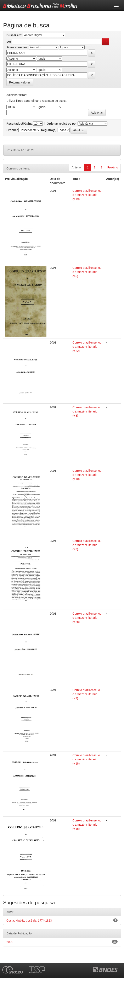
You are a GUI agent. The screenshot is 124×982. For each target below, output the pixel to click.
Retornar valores (20, 82)
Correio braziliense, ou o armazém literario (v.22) (86, 346)
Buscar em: (14, 35)
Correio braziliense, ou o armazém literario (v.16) (86, 824)
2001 (9, 942)
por (8, 41)
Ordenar (12, 130)
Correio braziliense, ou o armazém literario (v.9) (86, 694)
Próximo (112, 167)
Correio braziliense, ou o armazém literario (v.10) (86, 475)
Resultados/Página (19, 123)
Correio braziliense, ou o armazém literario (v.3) (86, 545)
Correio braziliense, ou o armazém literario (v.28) (86, 618)
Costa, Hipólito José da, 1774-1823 (29, 920)
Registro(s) (48, 130)
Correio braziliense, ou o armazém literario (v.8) (86, 411)
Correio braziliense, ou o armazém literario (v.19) (86, 195)
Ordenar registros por (62, 123)
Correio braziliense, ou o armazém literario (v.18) (86, 759)
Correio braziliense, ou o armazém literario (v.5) (86, 272)
